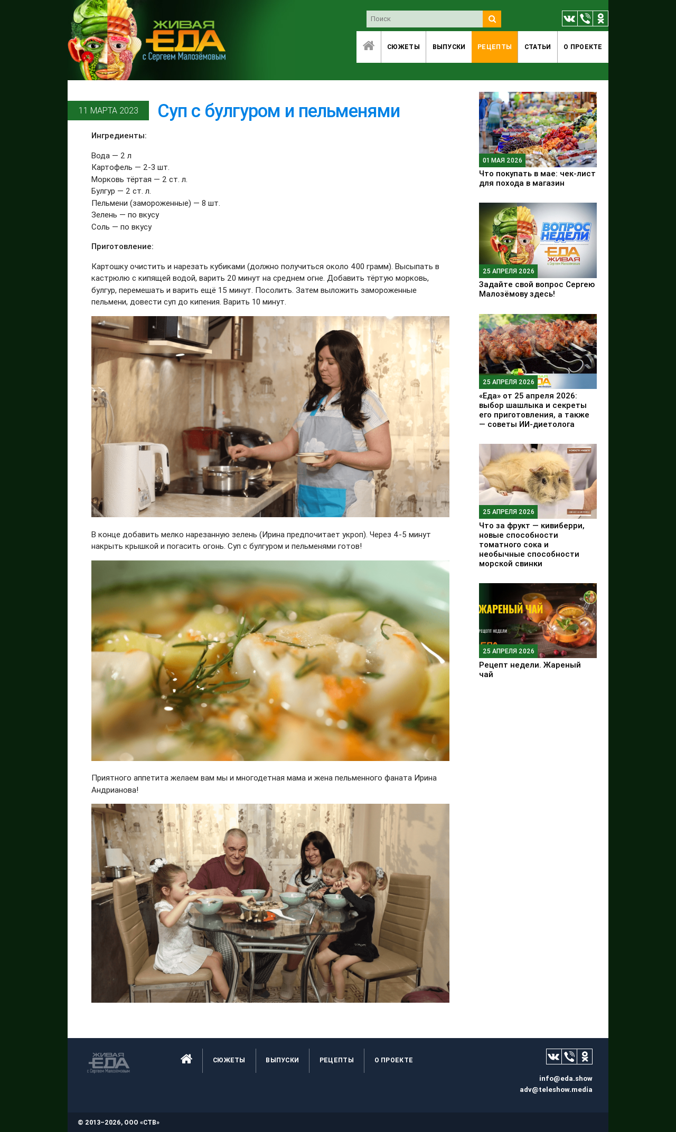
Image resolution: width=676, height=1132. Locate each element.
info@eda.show (566, 1078)
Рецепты (494, 47)
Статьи (537, 47)
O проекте (583, 47)
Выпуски (449, 47)
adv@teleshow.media (556, 1089)
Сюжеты (403, 47)
